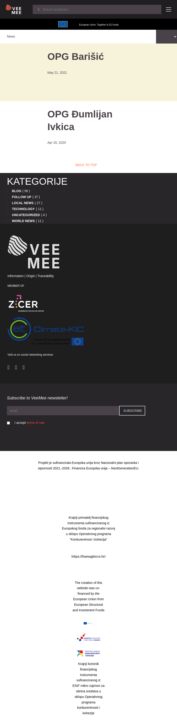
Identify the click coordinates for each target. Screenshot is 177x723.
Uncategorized (26, 215)
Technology (23, 209)
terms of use (35, 422)
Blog (16, 191)
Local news (23, 203)
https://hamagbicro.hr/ (88, 556)
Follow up (21, 197)
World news (23, 221)
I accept (29, 422)
